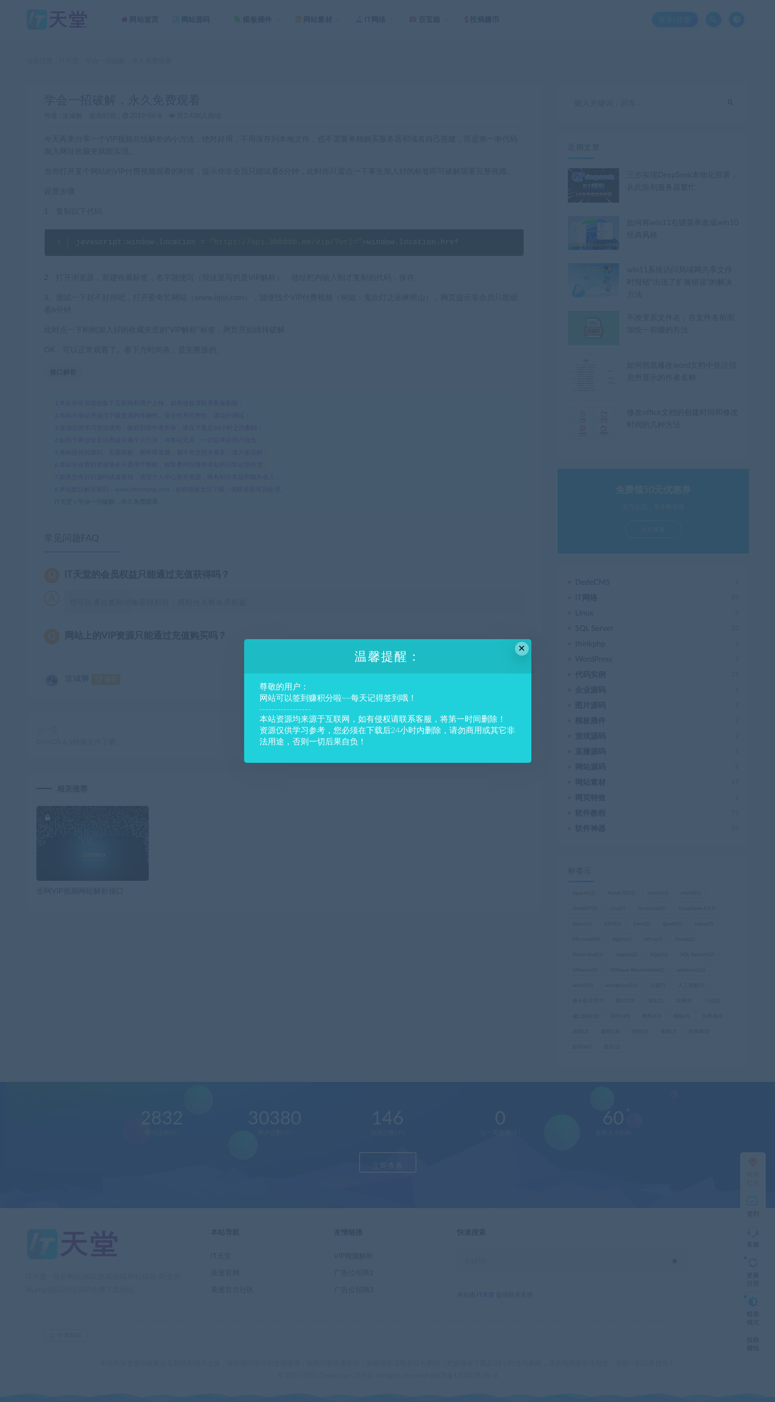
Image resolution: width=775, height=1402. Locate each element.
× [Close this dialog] (522, 648)
